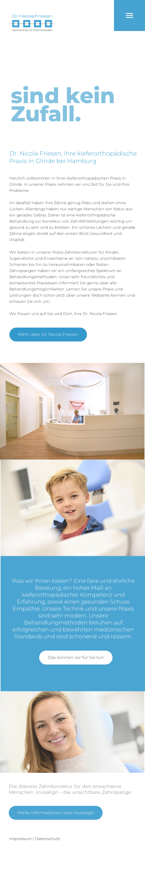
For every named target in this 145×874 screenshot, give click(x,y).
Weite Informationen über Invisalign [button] (51, 812)
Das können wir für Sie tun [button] (80, 657)
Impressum (20, 838)
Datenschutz (47, 838)
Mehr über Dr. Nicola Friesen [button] (48, 334)
